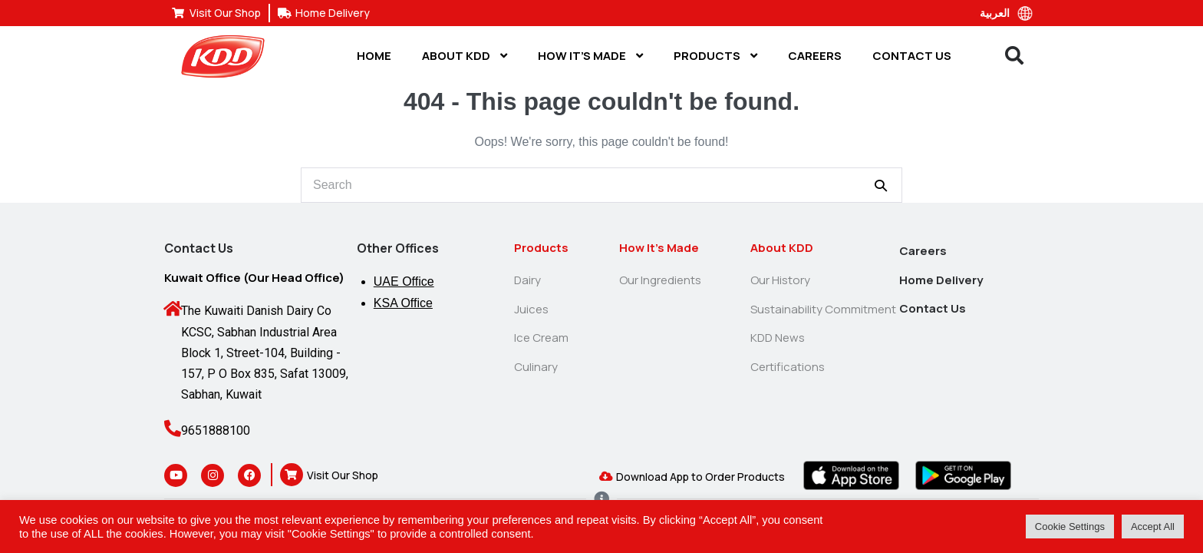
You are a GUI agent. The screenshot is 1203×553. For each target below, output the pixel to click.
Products (715, 55)
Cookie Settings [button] (1070, 526)
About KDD (464, 55)
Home (374, 56)
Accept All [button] (1153, 526)
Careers (815, 56)
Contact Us (911, 56)
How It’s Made (590, 55)
